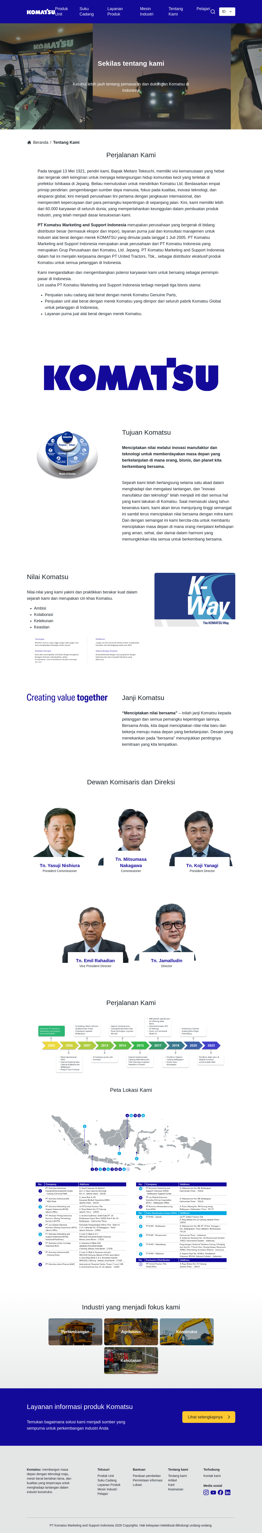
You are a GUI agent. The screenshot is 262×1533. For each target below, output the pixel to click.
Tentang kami (177, 1476)
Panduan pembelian (147, 1476)
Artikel (172, 1480)
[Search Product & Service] (213, 11)
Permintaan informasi (148, 1480)
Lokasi (137, 1485)
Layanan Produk (108, 1485)
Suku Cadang (107, 1480)
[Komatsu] (41, 11)
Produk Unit (105, 1476)
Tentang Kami (66, 142)
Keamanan (175, 1489)
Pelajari (203, 9)
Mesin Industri (107, 1489)
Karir (171, 1485)
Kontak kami (212, 1476)
